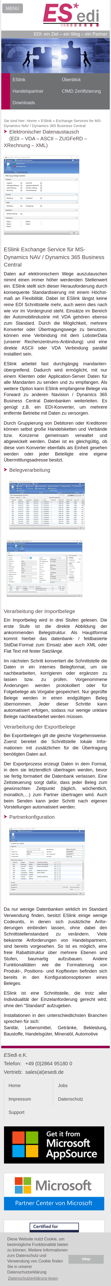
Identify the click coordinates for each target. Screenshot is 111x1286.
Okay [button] (86, 1259)
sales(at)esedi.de (44, 1072)
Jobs (62, 1085)
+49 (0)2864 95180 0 (48, 1063)
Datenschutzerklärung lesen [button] (33, 1278)
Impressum (20, 1099)
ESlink (19, 79)
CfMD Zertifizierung (81, 91)
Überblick (71, 79)
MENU (12, 8)
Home (32, 121)
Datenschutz (70, 1099)
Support (16, 1112)
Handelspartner (28, 91)
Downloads (24, 102)
